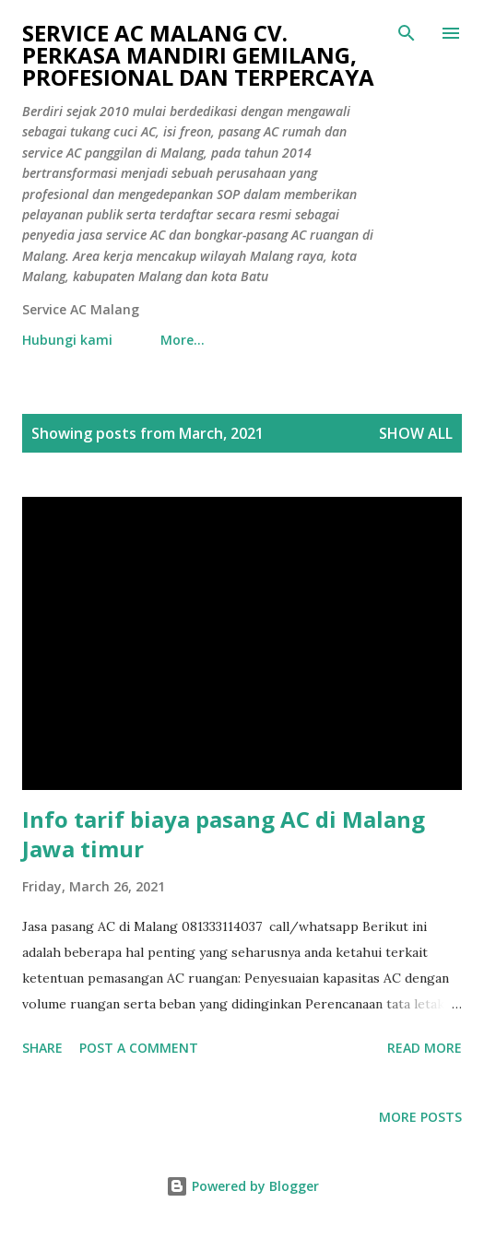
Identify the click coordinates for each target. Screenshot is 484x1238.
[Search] (406, 33)
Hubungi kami (67, 339)
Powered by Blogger (242, 1186)
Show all (416, 433)
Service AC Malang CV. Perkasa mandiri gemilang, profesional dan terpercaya (198, 55)
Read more (424, 1047)
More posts (420, 1117)
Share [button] (42, 1047)
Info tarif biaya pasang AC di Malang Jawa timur (223, 834)
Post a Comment (138, 1047)
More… (182, 339)
